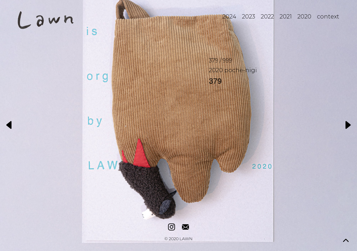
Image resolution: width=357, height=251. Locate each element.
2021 (286, 16)
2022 (267, 16)
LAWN (186, 239)
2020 (304, 16)
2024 (229, 16)
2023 (248, 16)
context (328, 16)
